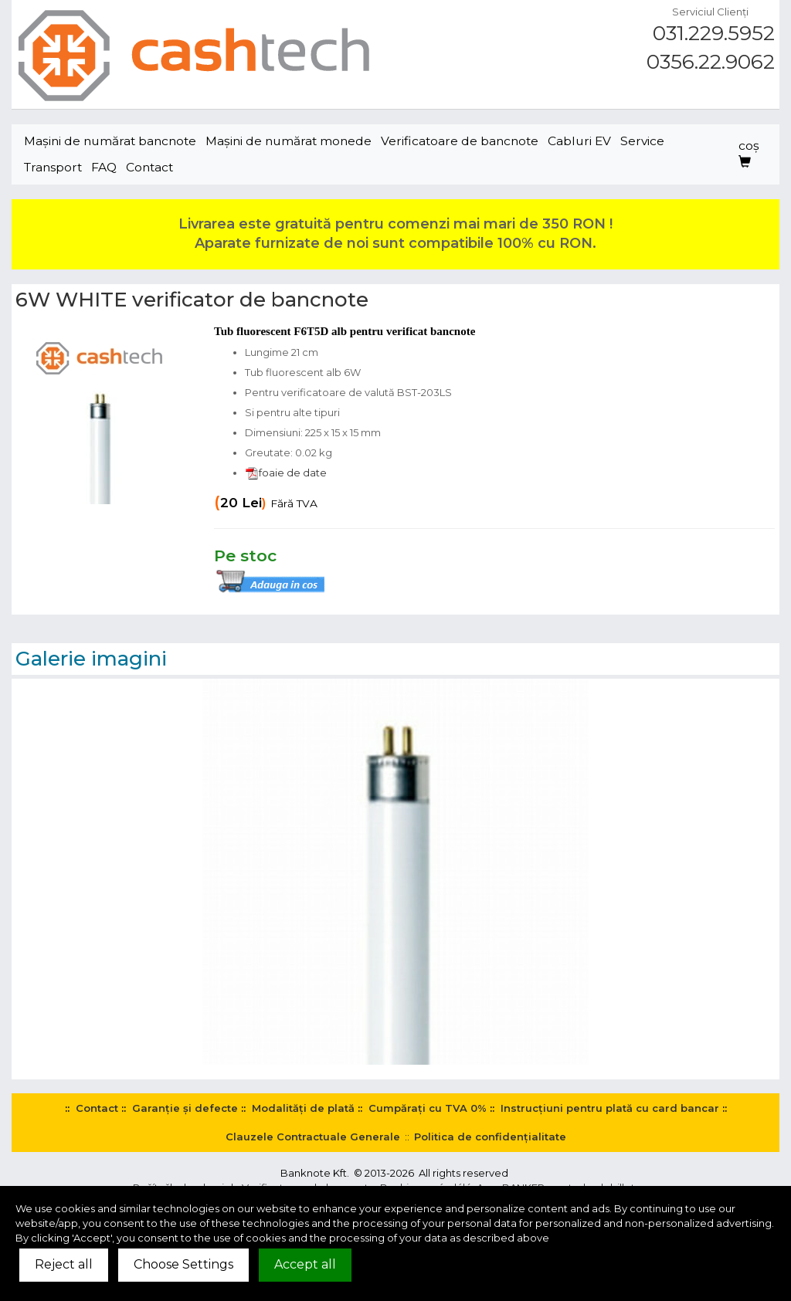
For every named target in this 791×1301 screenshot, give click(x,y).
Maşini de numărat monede (288, 141)
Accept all (305, 1264)
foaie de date (286, 472)
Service (642, 141)
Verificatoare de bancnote (459, 141)
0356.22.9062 (711, 61)
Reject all (64, 1264)
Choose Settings (183, 1264)
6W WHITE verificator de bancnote (191, 299)
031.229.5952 (714, 33)
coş (748, 153)
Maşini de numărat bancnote (110, 141)
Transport (53, 167)
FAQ (104, 167)
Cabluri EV (579, 141)
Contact (149, 167)
